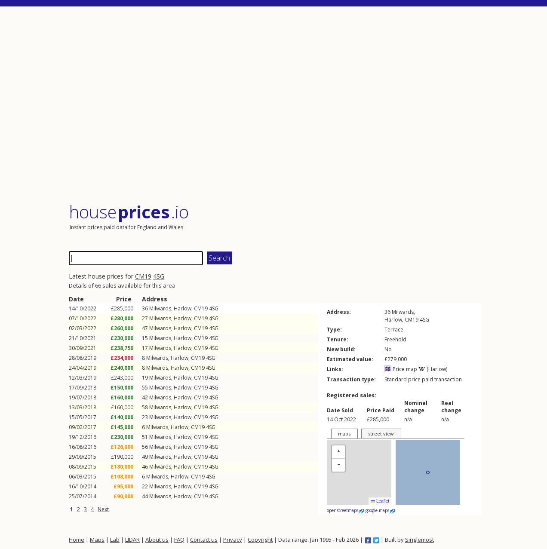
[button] (338, 452)
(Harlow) (432, 369)
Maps (97, 539)
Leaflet (380, 501)
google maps (380, 510)
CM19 (143, 276)
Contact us (204, 539)
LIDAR (132, 539)
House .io (129, 212)
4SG (158, 276)
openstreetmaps (345, 510)
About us (157, 539)
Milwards (160, 308)
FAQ (179, 539)
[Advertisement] (275, 105)
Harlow (182, 308)
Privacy (232, 539)
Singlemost (419, 539)
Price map (400, 369)
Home (76, 539)
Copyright (260, 539)
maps (344, 433)
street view (381, 433)
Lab (115, 539)
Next (103, 509)
